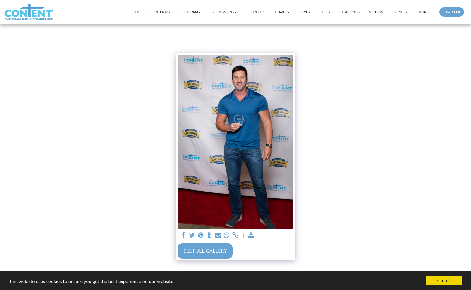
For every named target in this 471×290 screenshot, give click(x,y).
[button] (161, 11)
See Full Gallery (205, 250)
